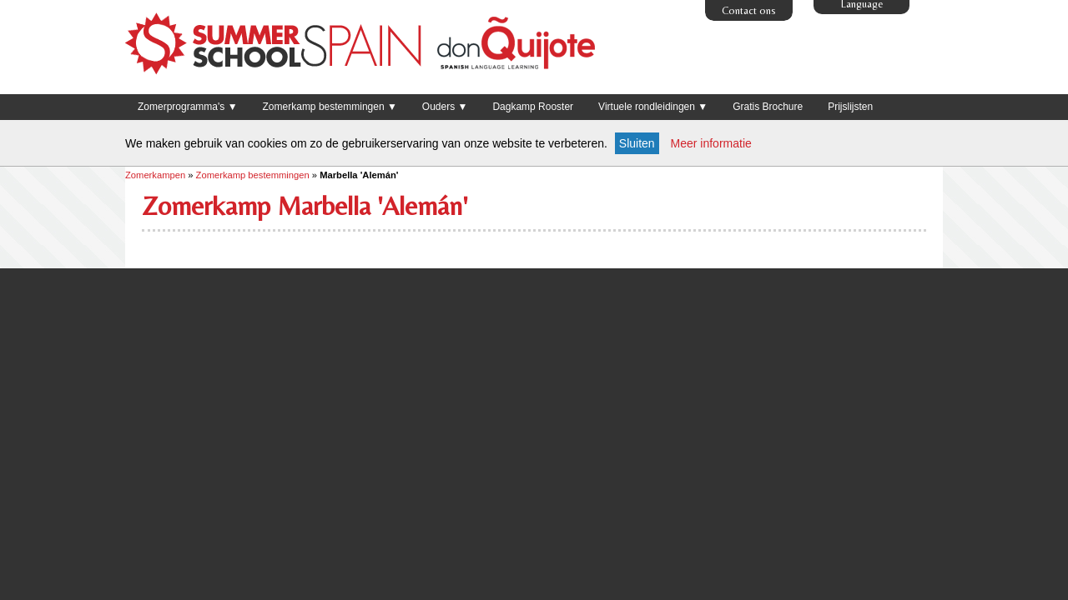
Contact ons (749, 10)
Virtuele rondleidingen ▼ (653, 106)
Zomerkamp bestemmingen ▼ (330, 106)
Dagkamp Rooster (532, 106)
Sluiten (637, 143)
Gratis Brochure (768, 106)
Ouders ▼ (445, 106)
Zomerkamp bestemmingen (253, 175)
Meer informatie (711, 143)
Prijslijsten (850, 106)
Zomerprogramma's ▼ (188, 106)
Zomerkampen (155, 175)
